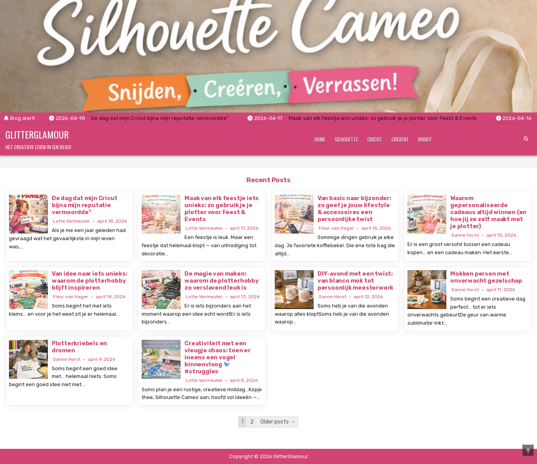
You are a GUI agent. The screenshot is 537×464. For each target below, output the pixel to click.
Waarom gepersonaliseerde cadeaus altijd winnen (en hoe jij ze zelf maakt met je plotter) (488, 212)
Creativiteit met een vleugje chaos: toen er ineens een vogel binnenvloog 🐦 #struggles (217, 357)
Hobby (425, 139)
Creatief (400, 139)
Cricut (374, 139)
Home (319, 139)
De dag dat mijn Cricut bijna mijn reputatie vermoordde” (85, 205)
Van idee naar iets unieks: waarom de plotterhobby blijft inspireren (89, 280)
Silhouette (346, 139)
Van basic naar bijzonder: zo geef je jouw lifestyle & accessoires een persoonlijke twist (354, 209)
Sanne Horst (465, 235)
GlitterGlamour (37, 134)
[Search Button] (526, 139)
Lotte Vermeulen (71, 221)
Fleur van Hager (336, 228)
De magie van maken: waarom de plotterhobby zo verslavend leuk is (221, 280)
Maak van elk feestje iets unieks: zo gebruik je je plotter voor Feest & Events (221, 209)
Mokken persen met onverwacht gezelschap (486, 277)
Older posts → (277, 421)
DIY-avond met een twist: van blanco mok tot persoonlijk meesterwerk (355, 280)
